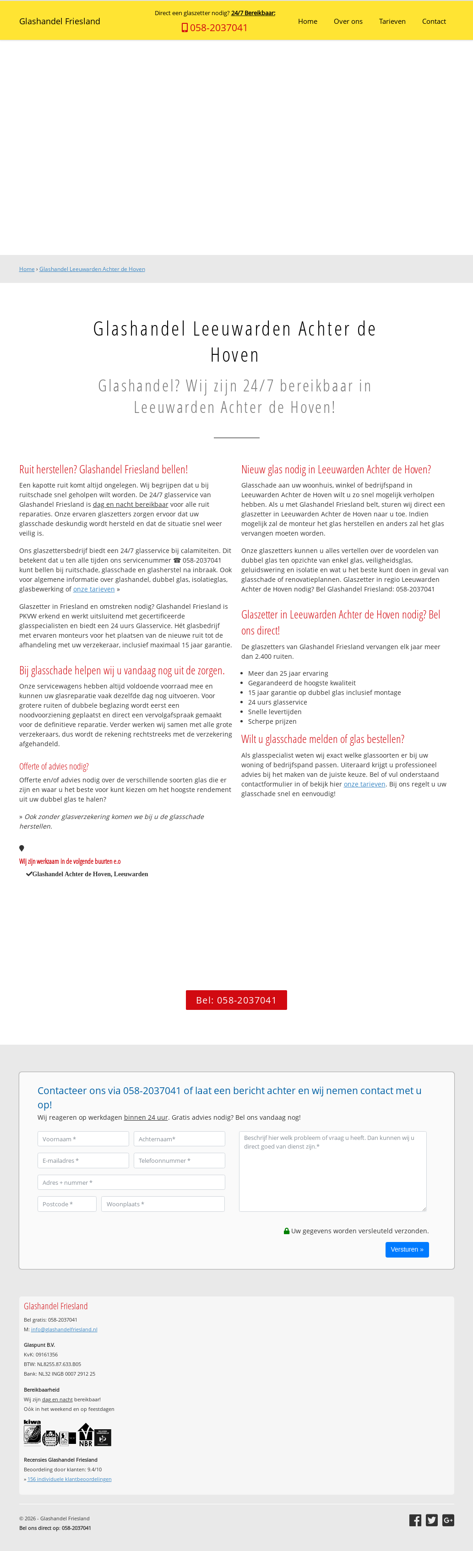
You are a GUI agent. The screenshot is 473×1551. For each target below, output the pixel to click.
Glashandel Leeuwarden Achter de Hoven (92, 269)
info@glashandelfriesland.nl (64, 1329)
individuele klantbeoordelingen (69, 1478)
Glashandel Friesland (59, 21)
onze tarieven (94, 589)
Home (27, 269)
